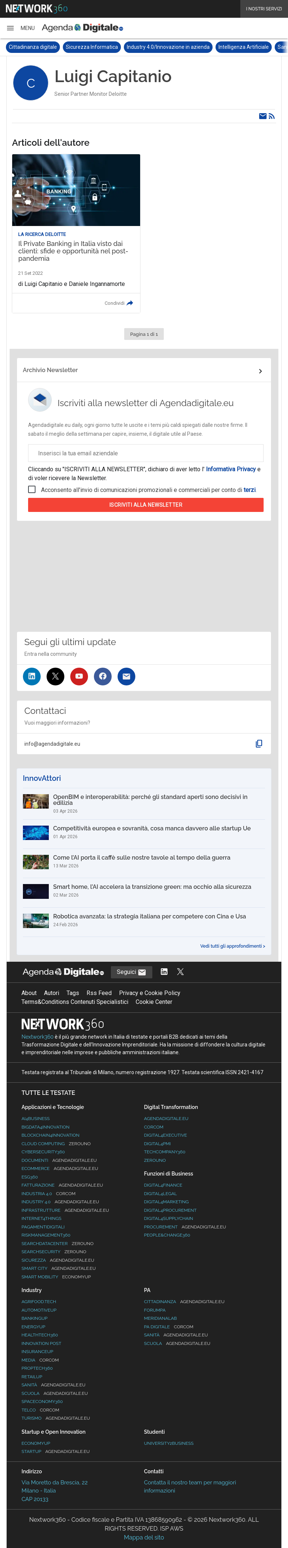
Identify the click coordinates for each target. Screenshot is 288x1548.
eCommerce (59, 1168)
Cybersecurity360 (43, 1151)
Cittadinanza (184, 1301)
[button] (20, 28)
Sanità (53, 1384)
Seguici (131, 972)
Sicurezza (57, 1260)
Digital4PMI (157, 1143)
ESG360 (29, 1177)
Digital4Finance (163, 1185)
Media (40, 1360)
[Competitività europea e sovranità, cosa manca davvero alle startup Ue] (144, 834)
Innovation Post (41, 1343)
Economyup (35, 1443)
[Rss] (271, 116)
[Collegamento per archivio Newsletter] (144, 371)
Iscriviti (146, 505)
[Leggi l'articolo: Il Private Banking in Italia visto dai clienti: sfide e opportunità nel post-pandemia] (76, 233)
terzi (249, 489)
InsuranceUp (37, 1351)
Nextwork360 (37, 1037)
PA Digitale (168, 1326)
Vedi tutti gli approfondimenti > (232, 946)
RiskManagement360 (45, 1235)
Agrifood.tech (38, 1301)
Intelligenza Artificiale (243, 47)
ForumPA (154, 1310)
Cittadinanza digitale (33, 47)
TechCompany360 (164, 1151)
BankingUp (34, 1318)
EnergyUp (33, 1326)
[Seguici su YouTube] (79, 676)
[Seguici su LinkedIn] (32, 676)
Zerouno (155, 1160)
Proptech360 (36, 1368)
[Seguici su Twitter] (55, 676)
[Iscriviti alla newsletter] (126, 676)
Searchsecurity (53, 1251)
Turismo (55, 1418)
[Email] (262, 116)
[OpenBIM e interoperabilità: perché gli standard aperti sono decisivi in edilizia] (144, 803)
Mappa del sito (144, 1537)
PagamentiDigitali (42, 1227)
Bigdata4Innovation (45, 1127)
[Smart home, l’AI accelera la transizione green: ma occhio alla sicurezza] (144, 892)
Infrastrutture (65, 1210)
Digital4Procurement (170, 1210)
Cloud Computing (56, 1143)
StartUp (55, 1451)
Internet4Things (41, 1218)
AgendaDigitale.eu (166, 1118)
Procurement (185, 1227)
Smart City (58, 1268)
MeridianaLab (160, 1318)
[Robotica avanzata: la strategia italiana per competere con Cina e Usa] (144, 922)
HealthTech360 (39, 1335)
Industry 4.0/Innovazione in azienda (168, 47)
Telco (40, 1410)
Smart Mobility (56, 1276)
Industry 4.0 (60, 1201)
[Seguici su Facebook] (103, 676)
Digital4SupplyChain (168, 1218)
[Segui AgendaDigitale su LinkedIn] (164, 972)
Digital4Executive (165, 1135)
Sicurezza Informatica (92, 47)
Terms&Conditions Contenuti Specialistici (74, 1001)
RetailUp (31, 1376)
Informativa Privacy (230, 469)
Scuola (54, 1393)
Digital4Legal (160, 1193)
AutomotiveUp (38, 1310)
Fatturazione (62, 1185)
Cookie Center (154, 1001)
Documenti (58, 1160)
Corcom (153, 1127)
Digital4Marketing (166, 1201)
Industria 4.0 (48, 1193)
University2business (168, 1443)
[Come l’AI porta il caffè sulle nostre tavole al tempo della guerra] (144, 863)
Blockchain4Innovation (50, 1135)
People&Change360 (167, 1235)
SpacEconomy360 (42, 1401)
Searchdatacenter (57, 1243)
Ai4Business (35, 1118)
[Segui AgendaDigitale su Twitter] (180, 972)
